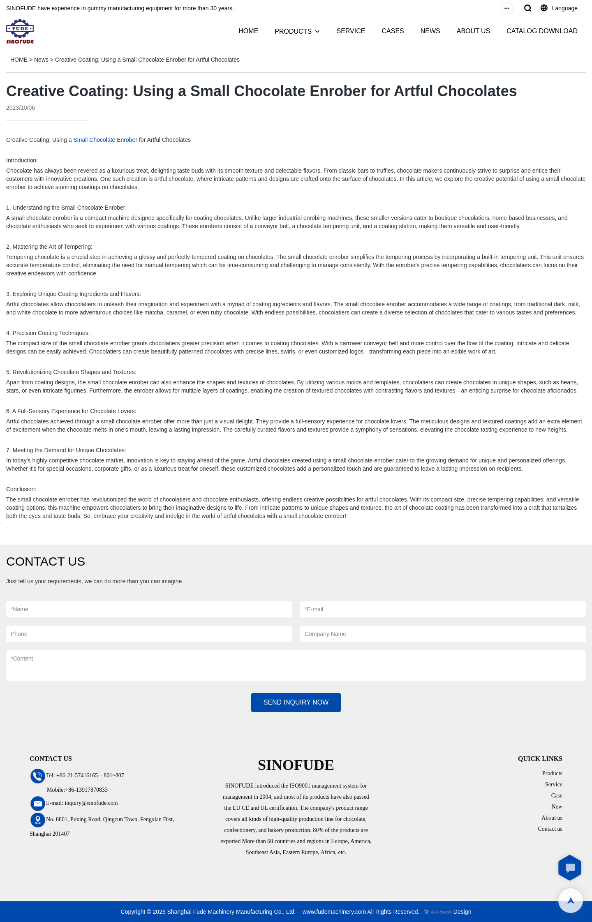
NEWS (430, 31)
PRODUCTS (293, 31)
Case (556, 796)
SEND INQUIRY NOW (296, 702)
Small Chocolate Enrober (105, 139)
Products (552, 773)
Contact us (550, 829)
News (41, 59)
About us (551, 818)
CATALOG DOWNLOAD (542, 31)
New (557, 807)
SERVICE (351, 31)
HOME (248, 31)
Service (553, 784)
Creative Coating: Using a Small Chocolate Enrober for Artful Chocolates (147, 59)
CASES (393, 31)
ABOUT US (473, 31)
